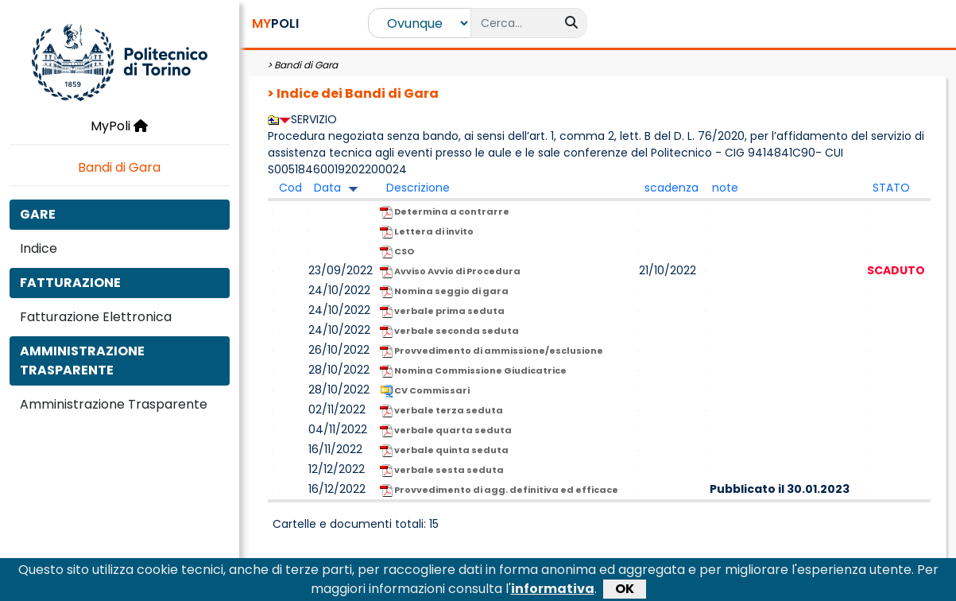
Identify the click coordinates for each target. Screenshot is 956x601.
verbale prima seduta (442, 311)
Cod (290, 188)
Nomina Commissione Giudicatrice (473, 371)
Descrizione (418, 188)
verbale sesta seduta (442, 470)
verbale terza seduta (441, 410)
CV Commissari (425, 390)
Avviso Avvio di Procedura (450, 271)
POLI (275, 23)
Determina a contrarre (444, 212)
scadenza (671, 188)
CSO (397, 251)
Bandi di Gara (119, 167)
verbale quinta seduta (444, 450)
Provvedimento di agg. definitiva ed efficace (499, 490)
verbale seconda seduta (449, 331)
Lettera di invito (427, 231)
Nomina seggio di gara (444, 291)
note (725, 188)
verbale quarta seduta (446, 430)
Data (327, 188)
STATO (891, 188)
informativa (552, 592)
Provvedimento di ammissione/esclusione (491, 351)
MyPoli (119, 126)
